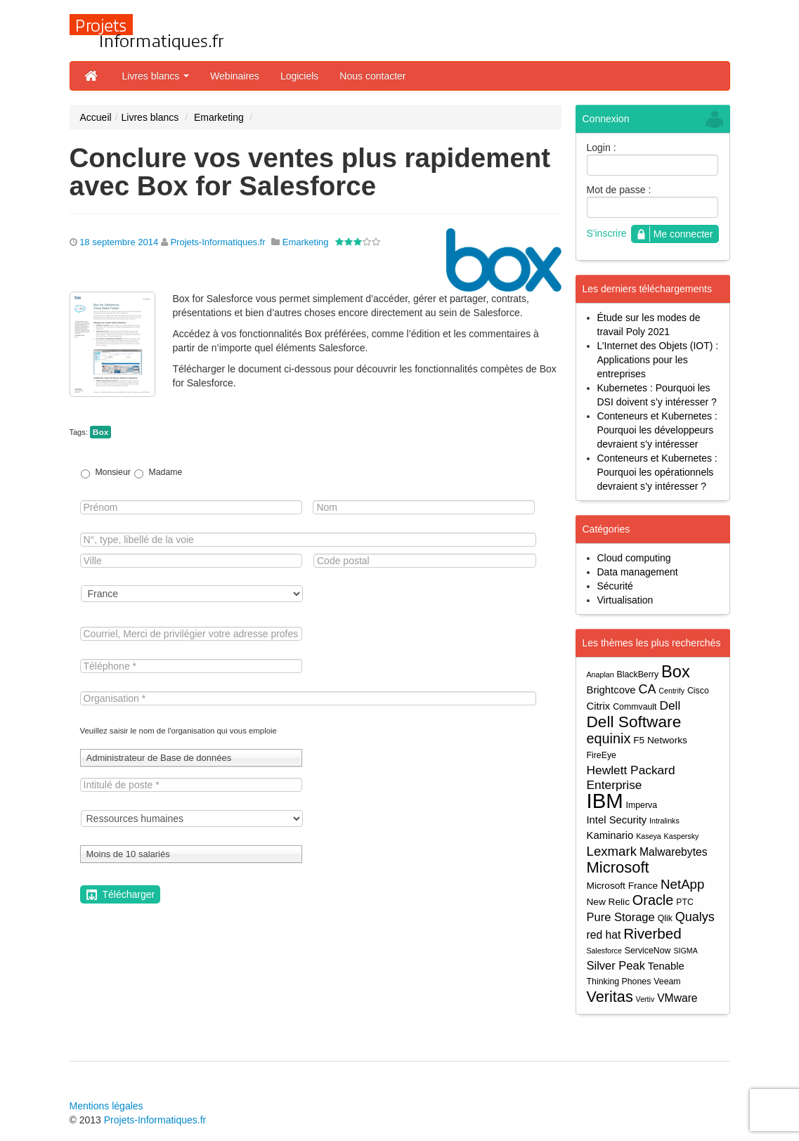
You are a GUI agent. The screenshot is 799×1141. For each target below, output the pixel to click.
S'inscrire (607, 233)
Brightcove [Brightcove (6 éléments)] (611, 690)
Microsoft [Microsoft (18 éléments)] (618, 867)
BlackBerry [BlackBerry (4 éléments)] (638, 674)
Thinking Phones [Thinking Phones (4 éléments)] (619, 981)
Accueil (96, 117)
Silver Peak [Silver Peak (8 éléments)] (616, 965)
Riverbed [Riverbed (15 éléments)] (652, 933)
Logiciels (299, 76)
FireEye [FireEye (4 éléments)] (601, 755)
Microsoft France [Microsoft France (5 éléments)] (622, 885)
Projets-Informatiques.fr (217, 242)
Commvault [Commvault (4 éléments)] (634, 707)
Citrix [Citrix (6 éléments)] (599, 706)
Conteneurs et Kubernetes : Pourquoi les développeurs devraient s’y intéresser (657, 430)
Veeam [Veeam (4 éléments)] (667, 981)
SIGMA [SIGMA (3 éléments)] (685, 950)
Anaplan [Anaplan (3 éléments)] (600, 674)
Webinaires (234, 76)
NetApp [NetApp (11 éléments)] (682, 884)
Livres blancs (156, 76)
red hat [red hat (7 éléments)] (604, 935)
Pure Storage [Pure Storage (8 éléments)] (621, 917)
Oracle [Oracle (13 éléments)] (652, 900)
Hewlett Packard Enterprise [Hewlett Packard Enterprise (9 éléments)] (631, 777)
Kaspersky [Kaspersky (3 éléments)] (681, 836)
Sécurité (615, 586)
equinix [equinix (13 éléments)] (609, 738)
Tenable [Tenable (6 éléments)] (666, 966)
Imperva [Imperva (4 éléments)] (642, 805)
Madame (166, 472)
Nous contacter (372, 76)
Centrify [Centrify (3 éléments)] (671, 690)
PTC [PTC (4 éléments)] (685, 902)
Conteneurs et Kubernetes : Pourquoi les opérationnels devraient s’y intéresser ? (657, 472)
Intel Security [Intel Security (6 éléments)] (617, 820)
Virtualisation (625, 600)
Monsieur (112, 472)
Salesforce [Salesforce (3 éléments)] (604, 950)
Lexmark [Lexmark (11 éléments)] (612, 851)
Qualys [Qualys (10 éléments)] (695, 917)
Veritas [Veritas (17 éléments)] (610, 996)
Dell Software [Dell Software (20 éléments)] (634, 722)
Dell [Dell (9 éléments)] (669, 705)
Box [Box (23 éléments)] (675, 672)
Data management (637, 572)
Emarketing (219, 117)
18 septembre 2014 (118, 242)
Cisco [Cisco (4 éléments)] (698, 691)
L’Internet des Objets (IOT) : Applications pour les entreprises (658, 359)
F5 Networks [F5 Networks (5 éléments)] (660, 740)
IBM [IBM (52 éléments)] (605, 800)
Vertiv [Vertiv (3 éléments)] (645, 999)
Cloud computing (634, 557)
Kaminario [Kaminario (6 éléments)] (610, 835)
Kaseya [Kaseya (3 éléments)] (648, 836)
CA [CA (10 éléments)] (647, 689)
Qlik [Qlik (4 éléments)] (665, 918)
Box (100, 432)
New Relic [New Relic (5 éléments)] (608, 901)
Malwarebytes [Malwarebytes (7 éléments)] (673, 852)
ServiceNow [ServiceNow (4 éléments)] (648, 951)
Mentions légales (106, 1105)
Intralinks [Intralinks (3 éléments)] (664, 820)
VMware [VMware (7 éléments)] (677, 998)
